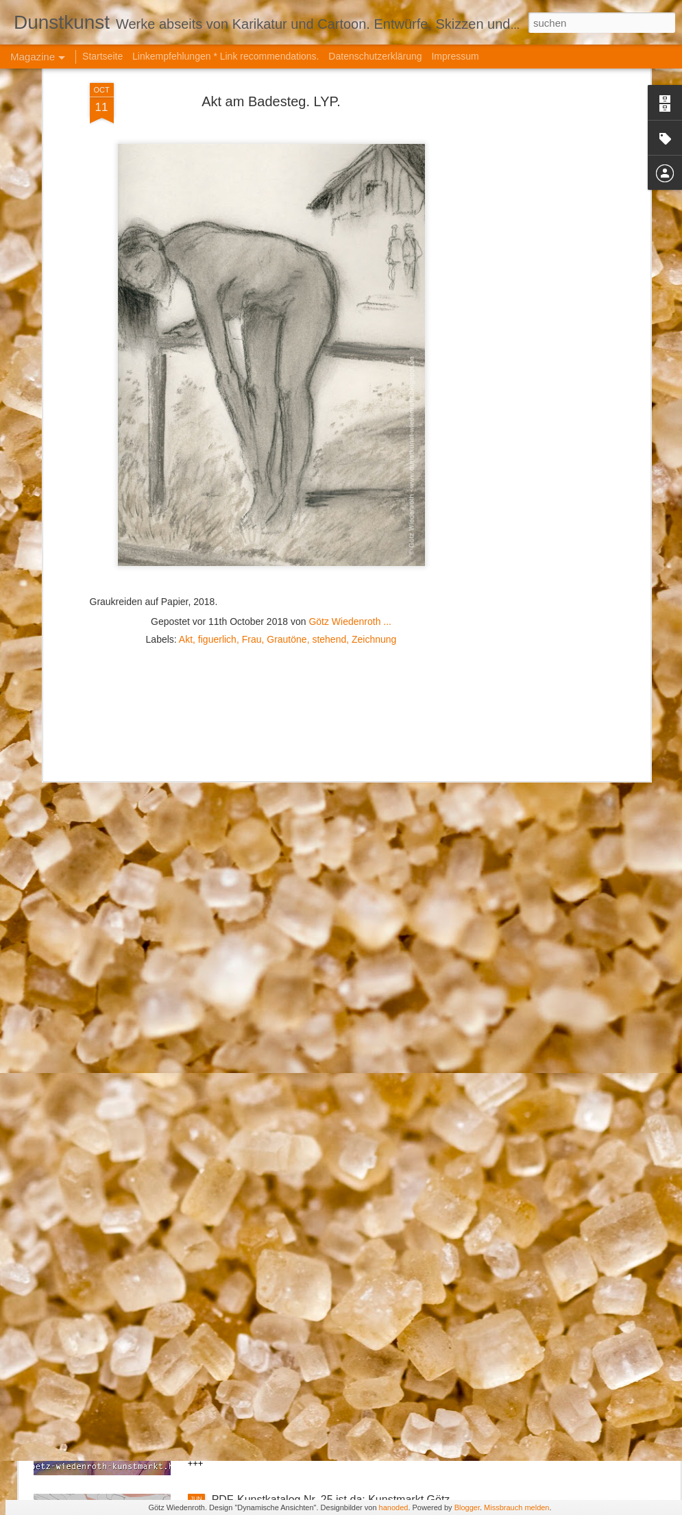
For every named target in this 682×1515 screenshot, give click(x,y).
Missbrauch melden (516, 1507)
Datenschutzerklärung (375, 56)
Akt (186, 472)
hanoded (394, 1507)
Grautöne (286, 472)
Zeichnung (374, 472)
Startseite (102, 56)
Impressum (454, 56)
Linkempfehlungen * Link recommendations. (225, 56)
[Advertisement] (271, 560)
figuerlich (217, 472)
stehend (329, 472)
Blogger (467, 1507)
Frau (252, 472)
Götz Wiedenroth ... (349, 454)
